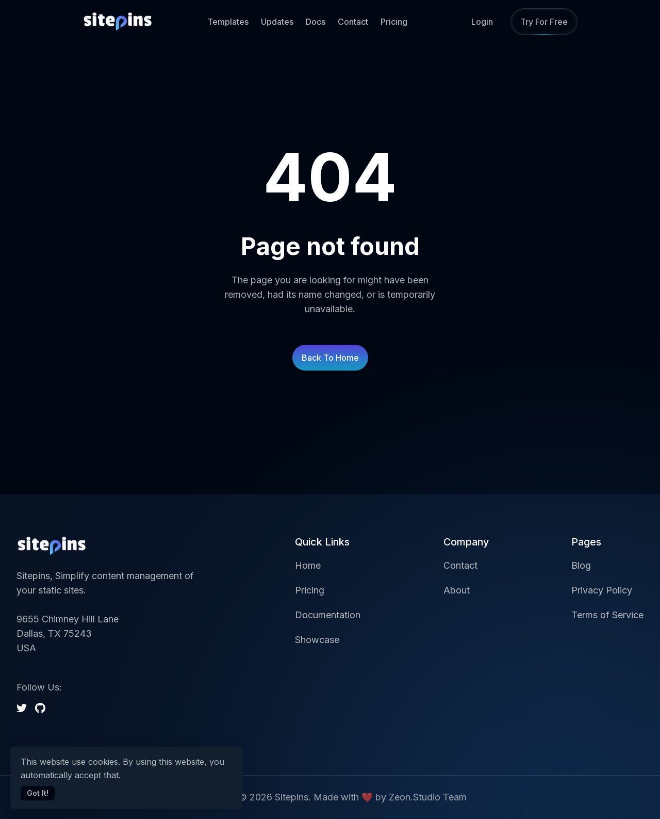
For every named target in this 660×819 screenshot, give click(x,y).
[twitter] (21, 708)
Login (482, 22)
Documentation (327, 614)
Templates (228, 22)
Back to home (330, 357)
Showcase (317, 639)
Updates (277, 22)
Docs (315, 22)
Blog (581, 565)
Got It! (37, 793)
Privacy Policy (601, 590)
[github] (40, 708)
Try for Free (544, 22)
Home (308, 565)
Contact (353, 22)
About (456, 590)
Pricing (394, 22)
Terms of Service (607, 614)
